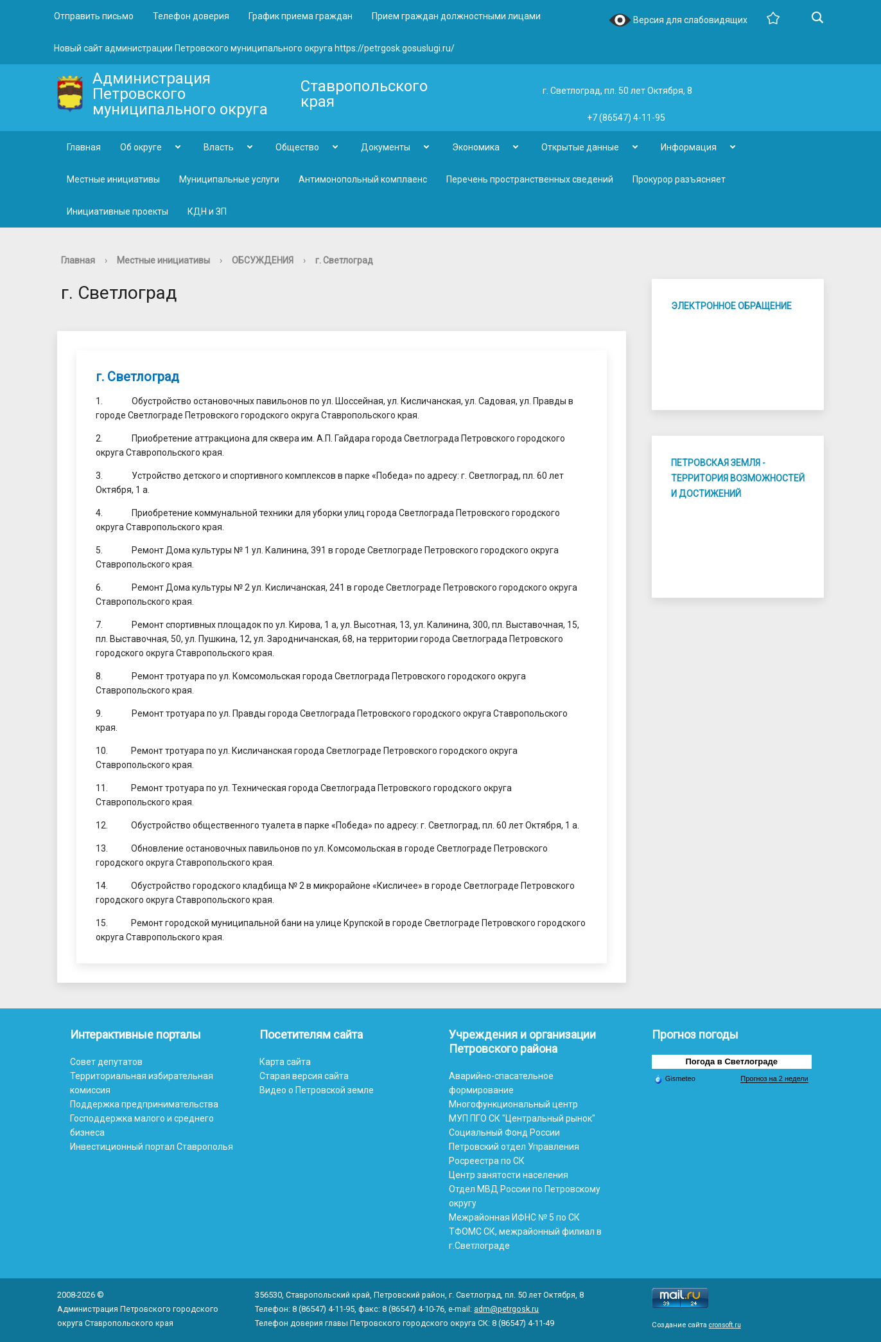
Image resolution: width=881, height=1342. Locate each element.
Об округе (141, 147)
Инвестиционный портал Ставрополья (151, 1146)
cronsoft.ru (725, 1325)
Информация (689, 147)
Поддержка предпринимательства (144, 1104)
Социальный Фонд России (504, 1132)
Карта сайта (285, 1062)
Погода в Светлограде (731, 1061)
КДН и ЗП (207, 211)
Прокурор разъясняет (679, 179)
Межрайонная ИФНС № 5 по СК (514, 1217)
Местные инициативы (113, 179)
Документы (385, 147)
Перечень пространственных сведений (529, 179)
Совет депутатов (106, 1062)
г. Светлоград (344, 260)
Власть (219, 147)
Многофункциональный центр (513, 1104)
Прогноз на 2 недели (774, 1078)
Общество (297, 147)
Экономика (476, 147)
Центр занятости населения (508, 1175)
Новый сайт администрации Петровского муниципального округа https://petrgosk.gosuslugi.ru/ (254, 48)
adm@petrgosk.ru (506, 1309)
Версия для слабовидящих (678, 21)
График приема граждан (301, 16)
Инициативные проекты (117, 211)
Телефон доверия (191, 16)
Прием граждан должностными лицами (456, 16)
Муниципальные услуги (229, 179)
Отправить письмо (94, 16)
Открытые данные (580, 147)
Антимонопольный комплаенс (363, 179)
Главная (84, 147)
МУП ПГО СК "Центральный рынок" (522, 1118)
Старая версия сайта (304, 1076)
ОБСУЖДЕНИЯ (262, 260)
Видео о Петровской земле (316, 1090)
